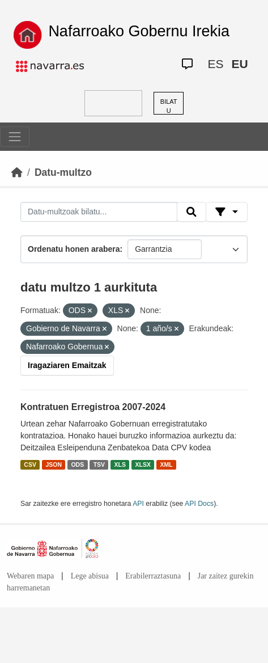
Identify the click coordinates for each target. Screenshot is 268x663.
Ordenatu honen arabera (74, 249)
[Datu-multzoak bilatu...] (98, 212)
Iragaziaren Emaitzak (67, 365)
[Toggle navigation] (14, 136)
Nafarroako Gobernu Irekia (138, 31)
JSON (53, 464)
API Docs (199, 504)
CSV (30, 464)
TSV (99, 464)
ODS (77, 464)
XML (166, 464)
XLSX (143, 464)
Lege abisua (90, 576)
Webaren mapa (30, 576)
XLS (120, 464)
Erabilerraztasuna (153, 576)
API (138, 504)
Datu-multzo (63, 172)
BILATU (168, 106)
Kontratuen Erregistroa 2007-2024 (92, 407)
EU (239, 63)
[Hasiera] (17, 172)
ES (215, 63)
